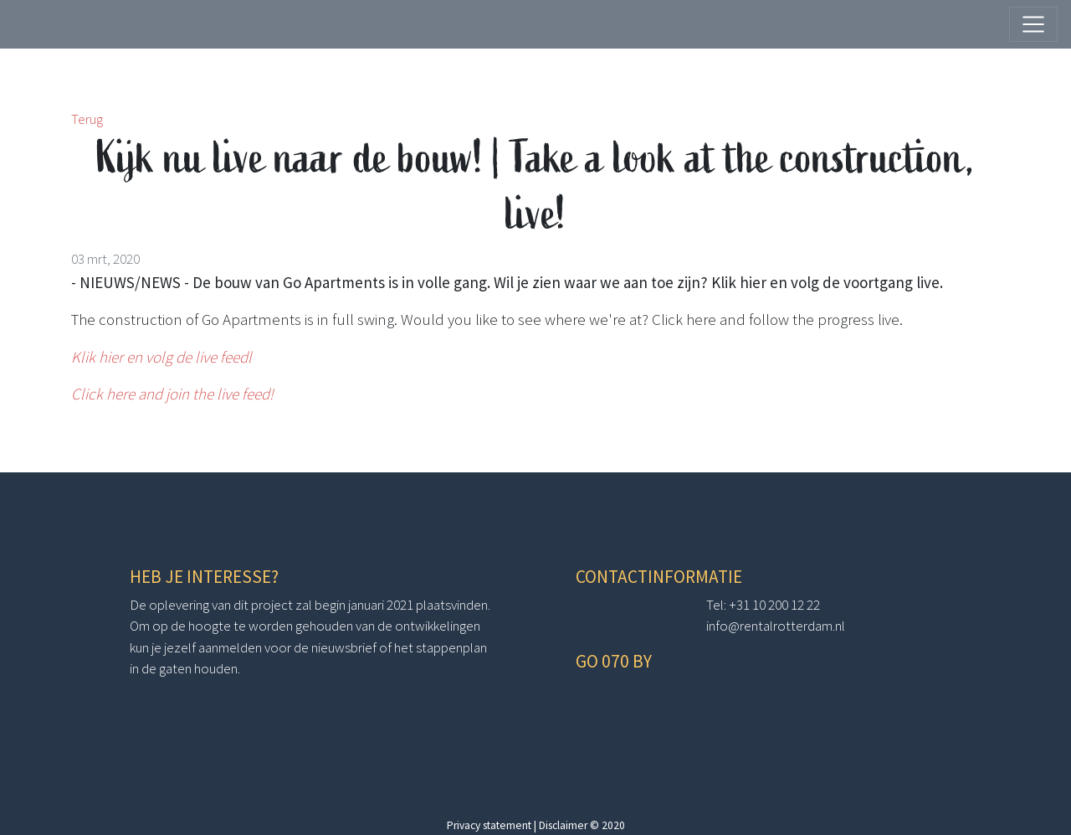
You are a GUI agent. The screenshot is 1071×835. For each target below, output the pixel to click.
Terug (87, 119)
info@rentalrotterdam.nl (775, 625)
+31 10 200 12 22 (774, 604)
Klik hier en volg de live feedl (161, 357)
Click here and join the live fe (162, 394)
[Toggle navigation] (1033, 24)
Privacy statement (489, 825)
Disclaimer (563, 825)
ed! (264, 394)
